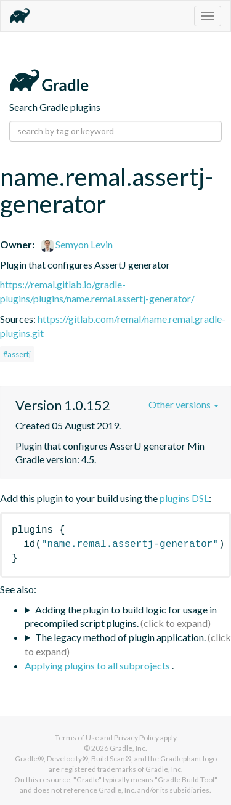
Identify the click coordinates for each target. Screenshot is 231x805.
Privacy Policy (136, 737)
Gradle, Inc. (128, 748)
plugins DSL (184, 498)
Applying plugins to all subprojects (98, 665)
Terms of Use (77, 737)
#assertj (17, 354)
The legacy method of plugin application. (120, 637)
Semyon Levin (77, 244)
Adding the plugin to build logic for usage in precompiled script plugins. (121, 616)
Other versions (183, 404)
